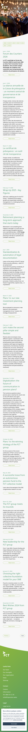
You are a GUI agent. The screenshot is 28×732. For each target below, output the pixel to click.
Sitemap (5, 680)
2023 (18, 43)
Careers (5, 689)
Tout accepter (14, 723)
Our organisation (8, 675)
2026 (5, 43)
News (4, 678)
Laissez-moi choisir (17, 720)
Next (22, 635)
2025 (9, 43)
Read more (12, 75)
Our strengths (7, 672)
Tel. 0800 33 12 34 (8, 695)
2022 (22, 43)
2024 (13, 43)
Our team (6, 670)
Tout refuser (14, 727)
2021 (5, 45)
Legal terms (6, 706)
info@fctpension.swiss (10, 697)
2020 (9, 45)
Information (7, 692)
